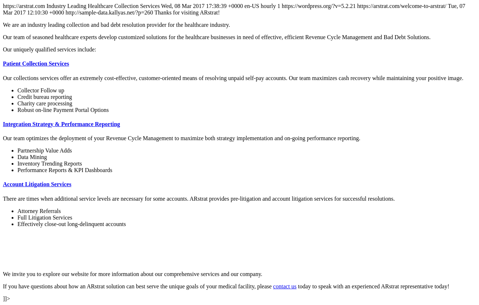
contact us (284, 286)
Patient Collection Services (36, 63)
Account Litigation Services (37, 184)
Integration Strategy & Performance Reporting (61, 124)
